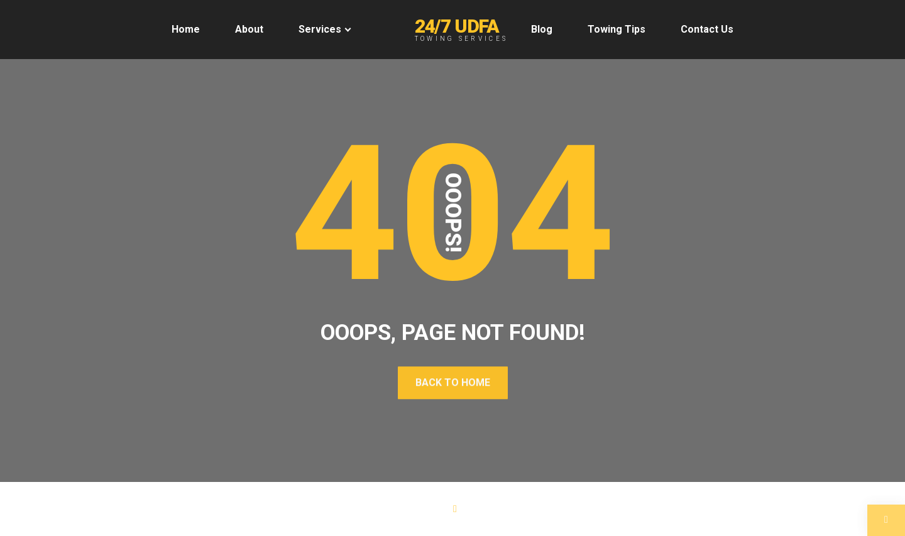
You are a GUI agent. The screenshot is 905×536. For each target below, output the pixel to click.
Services (320, 29)
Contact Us (707, 29)
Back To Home (452, 382)
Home (186, 29)
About (249, 29)
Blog (541, 29)
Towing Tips (616, 29)
